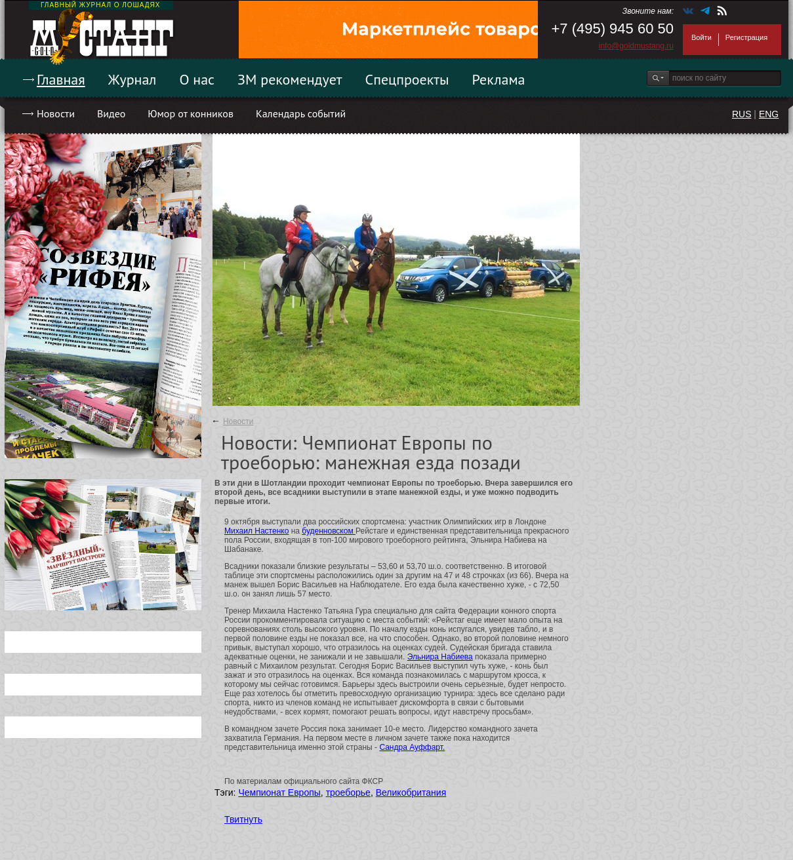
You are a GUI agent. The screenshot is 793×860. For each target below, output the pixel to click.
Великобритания (411, 792)
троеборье (348, 792)
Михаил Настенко (256, 531)
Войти (701, 37)
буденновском (329, 531)
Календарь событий (301, 113)
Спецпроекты (407, 79)
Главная (61, 79)
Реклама (498, 79)
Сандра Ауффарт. (412, 747)
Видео (111, 113)
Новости (56, 113)
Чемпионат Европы (279, 792)
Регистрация (746, 37)
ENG (769, 114)
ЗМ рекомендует (289, 79)
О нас (196, 79)
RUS (742, 114)
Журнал (132, 79)
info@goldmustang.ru (636, 45)
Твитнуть (243, 819)
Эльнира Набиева (440, 656)
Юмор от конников (191, 113)
